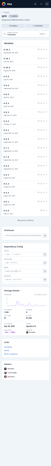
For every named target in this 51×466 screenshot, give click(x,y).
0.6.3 (6, 184)
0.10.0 (7, 67)
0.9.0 (6, 76)
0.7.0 (6, 157)
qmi (4, 16)
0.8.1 (6, 130)
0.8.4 (6, 103)
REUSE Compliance (11, 354)
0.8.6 (6, 85)
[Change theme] (35, 4)
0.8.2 (6, 121)
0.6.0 (6, 211)
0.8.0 (6, 139)
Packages (5, 12)
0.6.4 (6, 175)
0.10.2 (7, 50)
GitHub (6, 350)
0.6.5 (6, 166)
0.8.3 (6, 112)
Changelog (8, 347)
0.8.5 (6, 94)
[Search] (41, 4)
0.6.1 (6, 202)
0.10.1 (7, 59)
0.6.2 (6, 193)
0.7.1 (6, 148)
